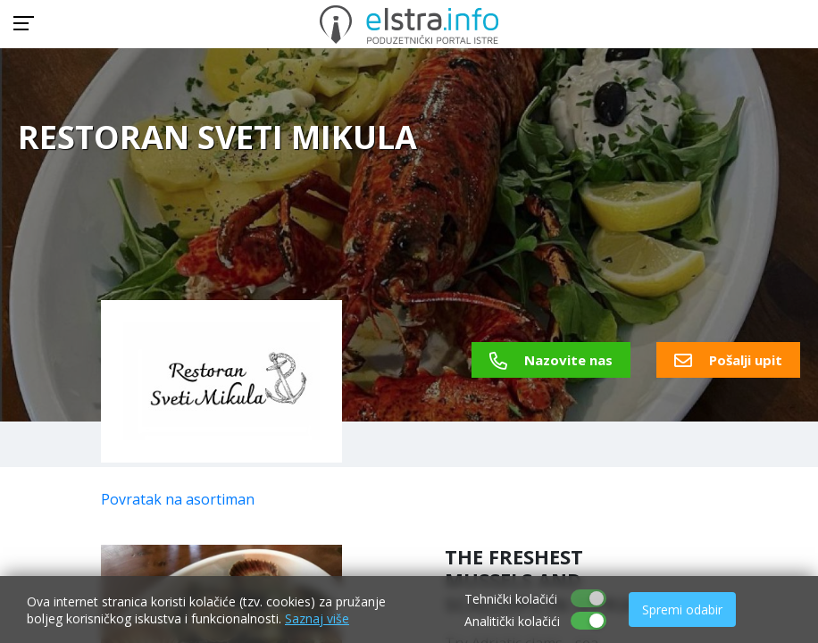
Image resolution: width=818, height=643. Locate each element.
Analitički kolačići (512, 621)
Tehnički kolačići (510, 598)
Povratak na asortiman (178, 499)
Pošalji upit (728, 360)
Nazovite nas (551, 360)
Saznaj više (317, 618)
